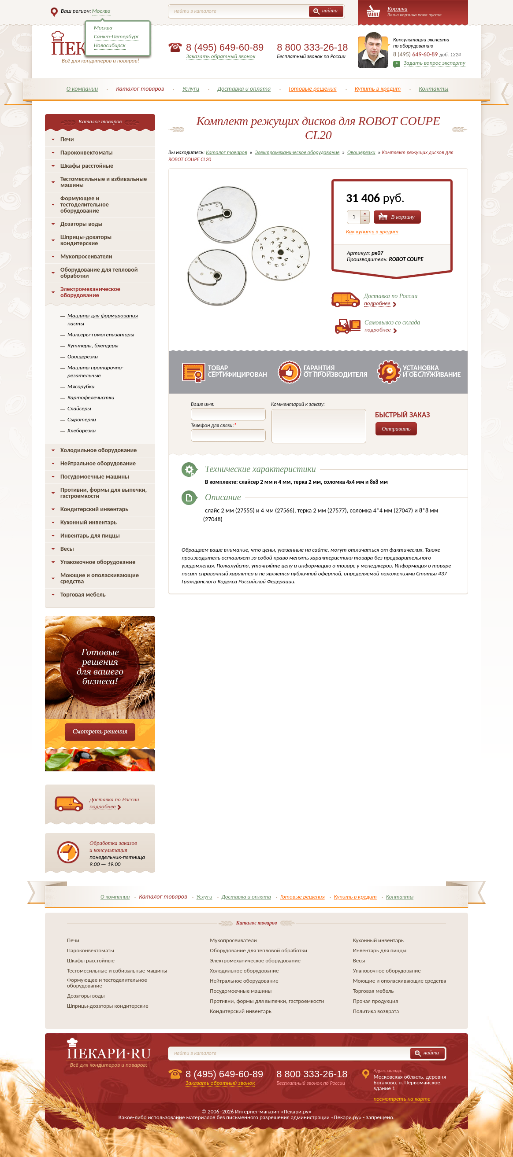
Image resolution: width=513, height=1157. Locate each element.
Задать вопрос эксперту (434, 62)
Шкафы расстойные (86, 165)
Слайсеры (79, 408)
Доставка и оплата (244, 88)
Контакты (433, 88)
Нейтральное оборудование (98, 463)
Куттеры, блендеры (93, 345)
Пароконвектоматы (86, 152)
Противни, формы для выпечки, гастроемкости (103, 493)
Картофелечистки (90, 397)
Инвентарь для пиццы (90, 535)
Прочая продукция (375, 1001)
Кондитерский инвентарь (94, 509)
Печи (67, 139)
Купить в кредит (378, 88)
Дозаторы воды (81, 224)
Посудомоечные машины (94, 476)
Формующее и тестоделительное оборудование (84, 204)
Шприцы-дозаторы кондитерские (86, 240)
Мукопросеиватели (86, 256)
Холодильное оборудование (98, 450)
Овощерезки (82, 356)
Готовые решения (313, 88)
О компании (82, 88)
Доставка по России (114, 803)
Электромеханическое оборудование (90, 292)
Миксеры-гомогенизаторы (100, 334)
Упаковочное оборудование (97, 562)
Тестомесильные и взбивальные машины (103, 182)
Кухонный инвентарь (88, 522)
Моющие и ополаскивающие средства (99, 578)
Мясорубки (80, 386)
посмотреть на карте (402, 1098)
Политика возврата (376, 1011)
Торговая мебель (83, 594)
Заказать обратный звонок (220, 56)
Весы (67, 549)
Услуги (190, 88)
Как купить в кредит (372, 231)
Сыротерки (81, 419)
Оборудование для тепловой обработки (99, 273)
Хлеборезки (81, 430)
